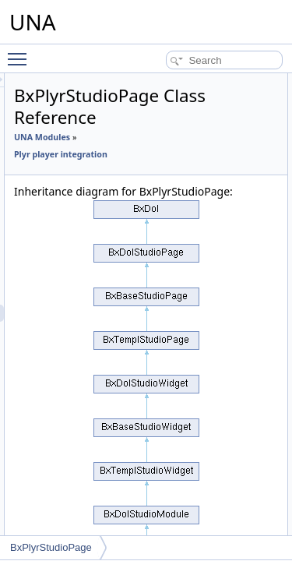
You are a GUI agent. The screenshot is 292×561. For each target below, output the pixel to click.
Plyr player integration (148, 154)
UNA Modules (130, 137)
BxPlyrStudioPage (51, 547)
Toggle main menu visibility (21, 52)
